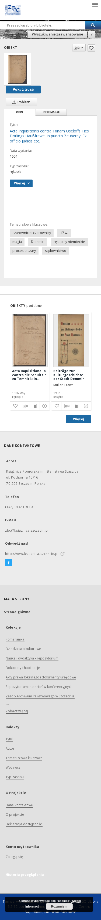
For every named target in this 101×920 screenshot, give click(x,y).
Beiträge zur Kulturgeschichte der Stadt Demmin (69, 375)
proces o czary (24, 250)
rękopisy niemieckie (69, 241)
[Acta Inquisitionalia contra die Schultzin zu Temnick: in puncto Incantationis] (30, 340)
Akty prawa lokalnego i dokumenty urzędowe (41, 677)
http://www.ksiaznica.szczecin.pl (31, 553)
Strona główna (17, 612)
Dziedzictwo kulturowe (23, 648)
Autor (10, 748)
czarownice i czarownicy (31, 232)
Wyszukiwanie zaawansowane (57, 34)
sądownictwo (55, 250)
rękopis (16, 171)
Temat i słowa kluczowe (24, 758)
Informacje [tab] (51, 111)
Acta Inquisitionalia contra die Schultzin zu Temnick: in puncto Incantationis (29, 375)
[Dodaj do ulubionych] (91, 48)
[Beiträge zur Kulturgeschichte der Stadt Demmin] (71, 340)
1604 (13, 156)
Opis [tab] (19, 112)
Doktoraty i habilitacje (23, 667)
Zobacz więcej (17, 711)
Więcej (78, 419)
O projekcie (15, 814)
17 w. (64, 232)
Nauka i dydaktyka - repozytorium (32, 658)
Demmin (37, 241)
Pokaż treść (23, 89)
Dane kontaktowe (19, 805)
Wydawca (13, 767)
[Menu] (95, 4)
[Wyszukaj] (93, 25)
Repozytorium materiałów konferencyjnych (39, 686)
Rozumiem (59, 906)
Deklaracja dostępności (24, 824)
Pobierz (20, 102)
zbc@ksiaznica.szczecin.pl (27, 530)
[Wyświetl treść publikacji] (35, 405)
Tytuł (9, 739)
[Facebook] (8, 563)
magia (17, 241)
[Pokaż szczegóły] (44, 405)
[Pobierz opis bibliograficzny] (25, 405)
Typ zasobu (15, 777)
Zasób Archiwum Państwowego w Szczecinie (40, 696)
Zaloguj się (14, 856)
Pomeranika (15, 639)
